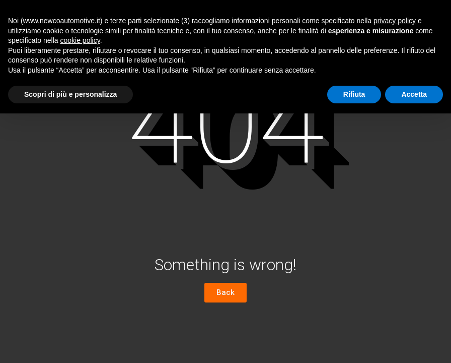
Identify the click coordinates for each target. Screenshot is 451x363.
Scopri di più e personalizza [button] (70, 94)
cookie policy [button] (80, 40)
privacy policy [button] (394, 21)
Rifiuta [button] (354, 94)
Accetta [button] (414, 94)
